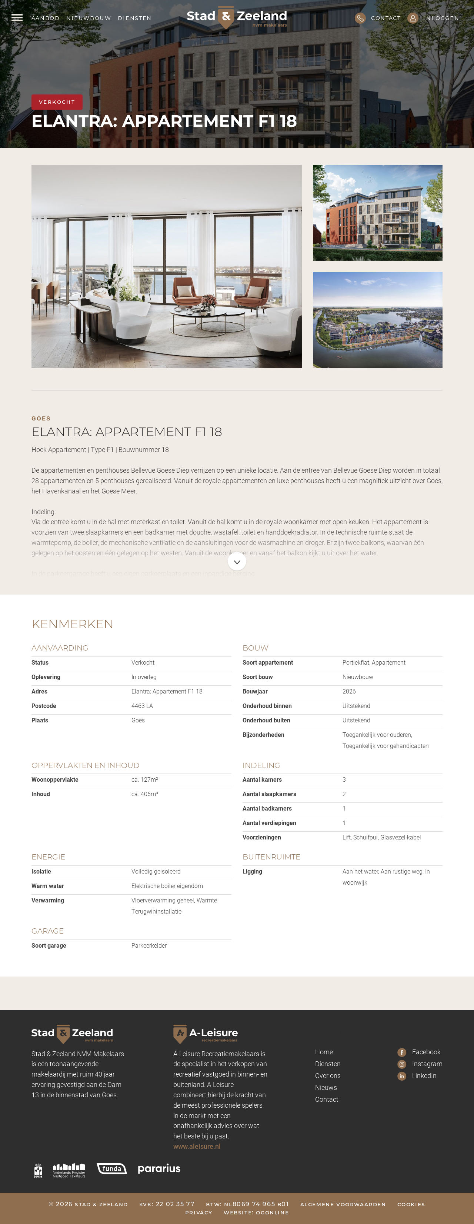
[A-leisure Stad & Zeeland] (220, 1034)
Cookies (411, 1204)
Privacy (199, 1212)
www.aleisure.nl (197, 1146)
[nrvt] (69, 1170)
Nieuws (326, 1087)
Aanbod (45, 17)
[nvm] (38, 1170)
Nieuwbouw (88, 17)
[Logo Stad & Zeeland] (237, 17)
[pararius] (159, 1168)
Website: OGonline (256, 1212)
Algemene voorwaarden (343, 1204)
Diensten (135, 17)
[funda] (112, 1168)
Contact (326, 1099)
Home (324, 1051)
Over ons (328, 1075)
